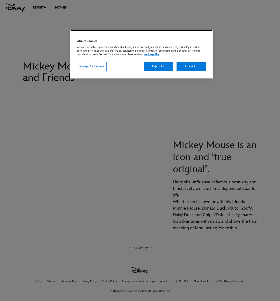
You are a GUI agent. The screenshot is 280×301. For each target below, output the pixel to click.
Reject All (158, 66)
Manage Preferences (91, 66)
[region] (141, 54)
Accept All (191, 66)
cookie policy (151, 54)
